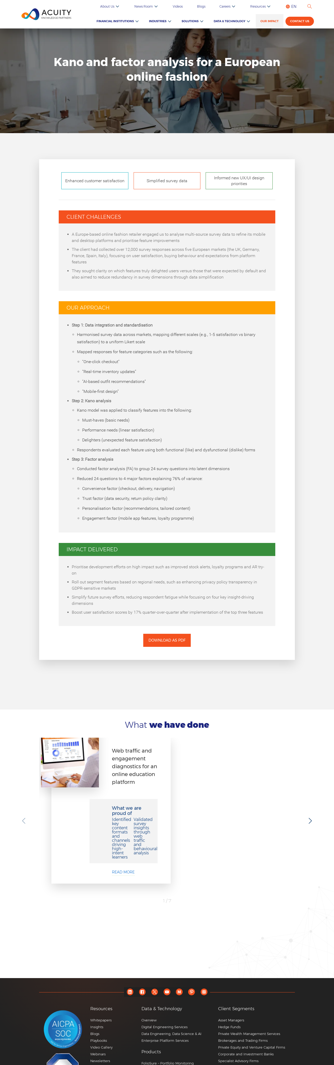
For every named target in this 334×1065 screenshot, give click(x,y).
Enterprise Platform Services (165, 978)
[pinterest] (196, 929)
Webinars (98, 991)
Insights (96, 964)
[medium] (181, 929)
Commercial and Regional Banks (245, 1005)
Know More (151, 1032)
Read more (171, 818)
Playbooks (98, 978)
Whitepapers (101, 957)
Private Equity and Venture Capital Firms (251, 985)
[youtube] (167, 929)
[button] (177, 989)
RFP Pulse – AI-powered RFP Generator (174, 1014)
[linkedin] (124, 929)
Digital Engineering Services (164, 964)
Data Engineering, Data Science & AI (171, 971)
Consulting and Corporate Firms (245, 1012)
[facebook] (138, 929)
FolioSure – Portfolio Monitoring (167, 1000)
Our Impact (273, 21)
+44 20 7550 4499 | (227, 1053)
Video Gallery (101, 985)
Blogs (223, 6)
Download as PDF (167, 640)
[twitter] (153, 929)
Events (95, 1005)
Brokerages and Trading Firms (243, 978)
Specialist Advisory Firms (238, 998)
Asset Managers (231, 957)
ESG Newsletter (103, 1012)
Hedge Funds (229, 964)
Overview (149, 957)
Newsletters (100, 998)
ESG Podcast (100, 1018)
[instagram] (210, 929)
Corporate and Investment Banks (246, 991)
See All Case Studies (167, 877)
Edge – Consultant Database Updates (172, 1007)
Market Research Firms (237, 1018)
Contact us (301, 22)
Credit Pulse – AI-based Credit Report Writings (172, 1023)
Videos (206, 6)
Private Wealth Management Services (249, 971)
